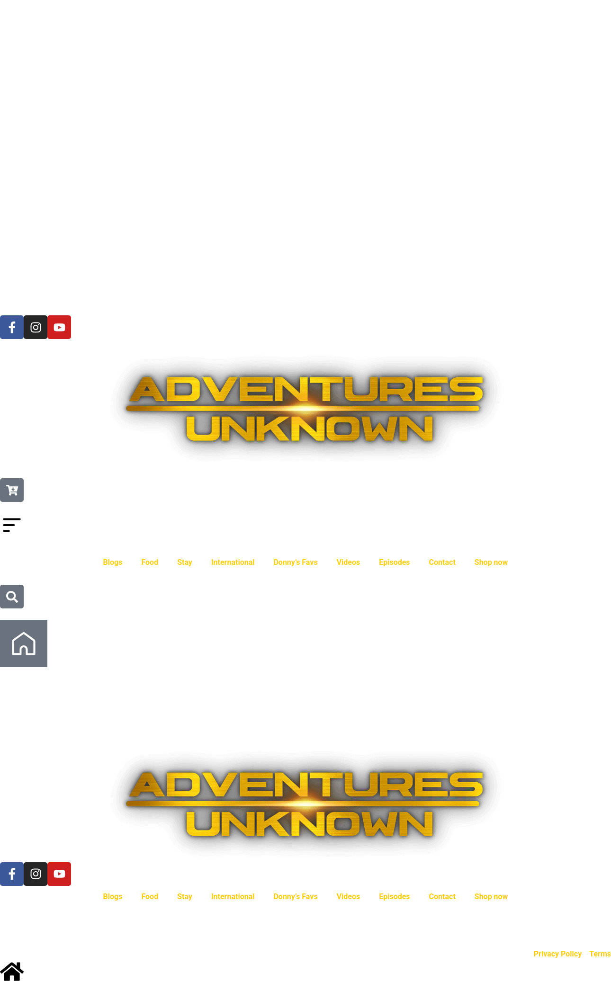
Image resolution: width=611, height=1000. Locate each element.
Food (149, 562)
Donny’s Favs (295, 562)
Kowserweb (236, 924)
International (233, 562)
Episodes (394, 562)
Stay (184, 562)
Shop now (491, 562)
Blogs (113, 562)
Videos (348, 562)
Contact (442, 562)
